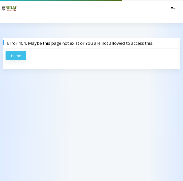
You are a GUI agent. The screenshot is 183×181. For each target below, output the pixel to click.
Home (16, 55)
